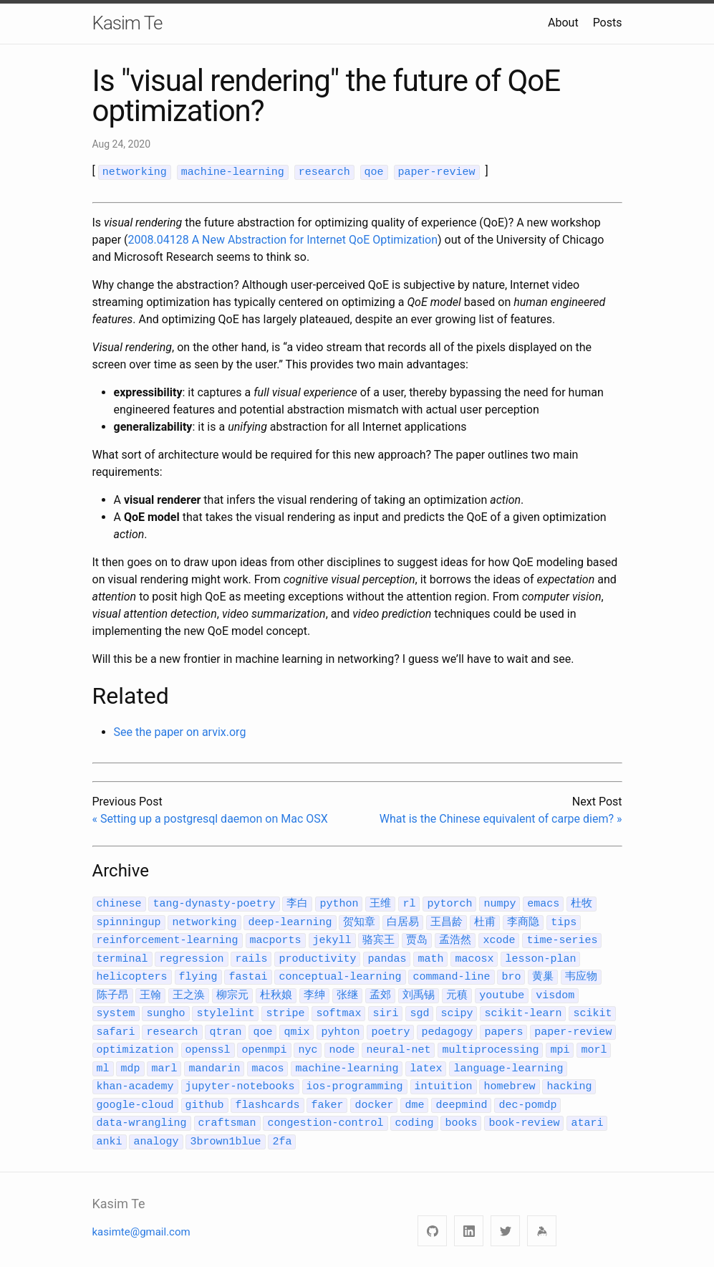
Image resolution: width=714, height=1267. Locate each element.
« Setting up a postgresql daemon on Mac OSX (210, 818)
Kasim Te (127, 23)
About (563, 22)
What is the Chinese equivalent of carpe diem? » (501, 818)
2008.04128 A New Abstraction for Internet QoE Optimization (283, 239)
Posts (607, 22)
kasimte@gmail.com (141, 1216)
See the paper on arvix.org (180, 731)
